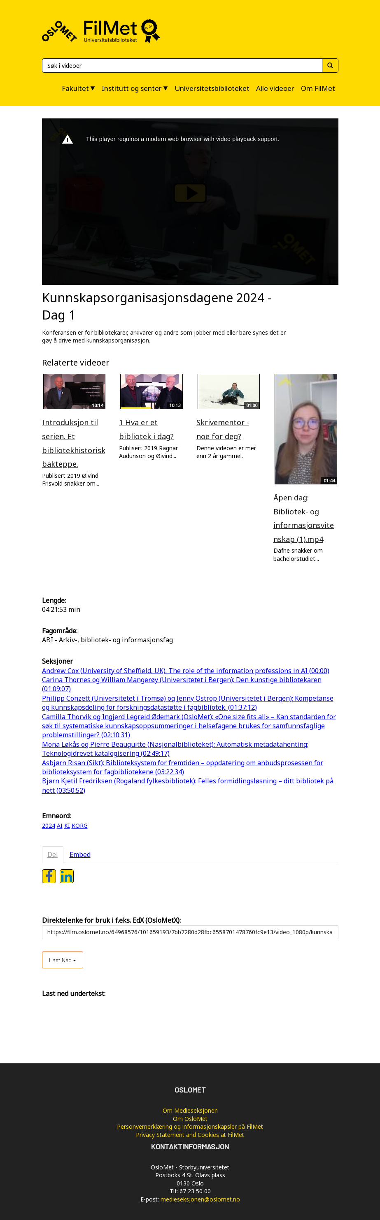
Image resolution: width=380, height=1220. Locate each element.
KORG (80, 825)
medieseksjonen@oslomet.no (200, 1199)
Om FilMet (318, 88)
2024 (48, 825)
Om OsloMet (190, 1119)
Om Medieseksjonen (190, 1110)
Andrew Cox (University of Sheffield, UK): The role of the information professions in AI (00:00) (185, 670)
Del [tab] (52, 854)
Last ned (62, 959)
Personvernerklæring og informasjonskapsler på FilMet (190, 1126)
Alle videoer (275, 88)
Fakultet (75, 88)
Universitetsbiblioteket (212, 88)
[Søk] (182, 65)
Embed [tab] (80, 854)
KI (67, 825)
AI (60, 825)
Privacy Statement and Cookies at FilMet (190, 1135)
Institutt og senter (132, 88)
